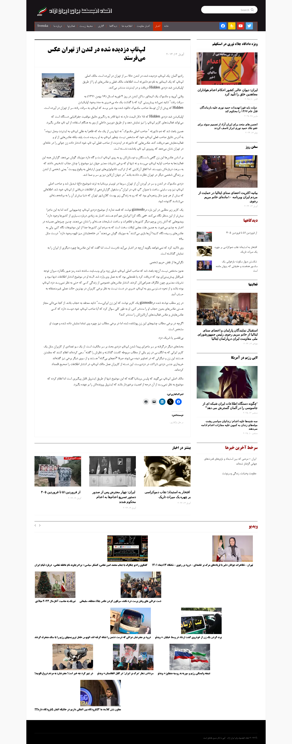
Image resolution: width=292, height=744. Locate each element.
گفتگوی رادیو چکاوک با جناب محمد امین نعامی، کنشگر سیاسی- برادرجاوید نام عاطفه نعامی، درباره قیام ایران (91, 565)
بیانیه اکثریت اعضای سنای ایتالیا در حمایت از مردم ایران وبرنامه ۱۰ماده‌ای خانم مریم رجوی (228, 197)
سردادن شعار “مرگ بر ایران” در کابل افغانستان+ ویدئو (125, 673)
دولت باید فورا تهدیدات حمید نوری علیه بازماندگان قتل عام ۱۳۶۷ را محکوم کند (229, 109)
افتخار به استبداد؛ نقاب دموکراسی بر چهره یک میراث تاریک (168, 494)
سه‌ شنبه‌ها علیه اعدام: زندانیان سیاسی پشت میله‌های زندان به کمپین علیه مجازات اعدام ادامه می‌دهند (229, 424)
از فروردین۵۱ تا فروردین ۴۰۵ (60, 492)
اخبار (157, 26)
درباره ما (58, 26)
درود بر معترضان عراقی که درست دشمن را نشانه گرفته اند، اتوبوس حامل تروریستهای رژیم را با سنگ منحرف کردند (92, 637)
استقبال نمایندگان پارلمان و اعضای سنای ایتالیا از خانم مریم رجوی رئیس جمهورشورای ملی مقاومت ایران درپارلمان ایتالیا (228, 334)
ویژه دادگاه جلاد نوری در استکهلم (235, 44)
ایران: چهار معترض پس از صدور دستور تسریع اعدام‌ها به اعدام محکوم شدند (114, 497)
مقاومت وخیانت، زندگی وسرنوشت (239, 475)
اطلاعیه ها (127, 26)
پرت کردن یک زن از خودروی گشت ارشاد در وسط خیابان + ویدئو (188, 637)
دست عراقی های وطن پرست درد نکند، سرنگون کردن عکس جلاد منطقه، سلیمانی (120, 601)
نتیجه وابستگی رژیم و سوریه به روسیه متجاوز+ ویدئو (184, 673)
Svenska (42, 26)
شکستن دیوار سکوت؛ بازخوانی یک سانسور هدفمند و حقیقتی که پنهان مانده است (237, 266)
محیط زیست (85, 26)
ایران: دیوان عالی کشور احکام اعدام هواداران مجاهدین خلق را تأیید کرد (228, 92)
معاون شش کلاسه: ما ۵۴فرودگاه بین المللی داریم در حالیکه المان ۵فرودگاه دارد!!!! (77, 709)
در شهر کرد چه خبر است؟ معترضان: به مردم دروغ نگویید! (63, 673)
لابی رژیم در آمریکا (244, 358)
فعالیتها (71, 26)
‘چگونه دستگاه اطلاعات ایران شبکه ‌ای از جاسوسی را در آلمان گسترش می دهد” (230, 406)
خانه (166, 26)
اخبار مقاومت (143, 26)
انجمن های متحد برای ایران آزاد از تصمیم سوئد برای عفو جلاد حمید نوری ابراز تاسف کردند (228, 126)
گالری (101, 26)
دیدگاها (113, 26)
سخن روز (251, 147)
